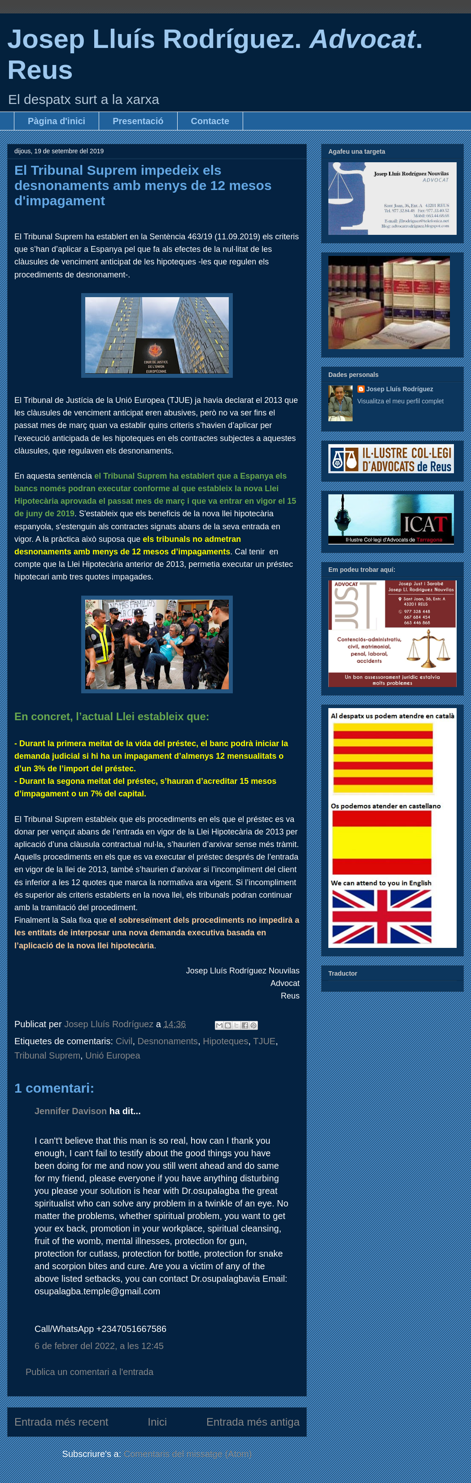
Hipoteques (225, 1041)
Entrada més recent (61, 1422)
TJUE (264, 1041)
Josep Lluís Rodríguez (399, 389)
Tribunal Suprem (47, 1055)
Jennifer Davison (71, 1111)
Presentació (138, 121)
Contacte (210, 121)
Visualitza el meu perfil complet (401, 401)
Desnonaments (168, 1041)
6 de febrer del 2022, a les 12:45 (99, 1346)
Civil (124, 1041)
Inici (157, 1422)
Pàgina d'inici (56, 121)
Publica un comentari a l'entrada (89, 1372)
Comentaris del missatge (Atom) (188, 1454)
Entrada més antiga (253, 1422)
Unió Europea (112, 1055)
